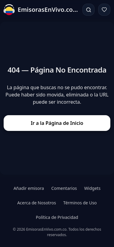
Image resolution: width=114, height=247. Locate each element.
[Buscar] (88, 10)
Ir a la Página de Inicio (57, 123)
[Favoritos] (104, 10)
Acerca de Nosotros (36, 203)
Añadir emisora (28, 188)
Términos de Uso (80, 203)
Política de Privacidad (57, 217)
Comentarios (64, 188)
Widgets (92, 188)
